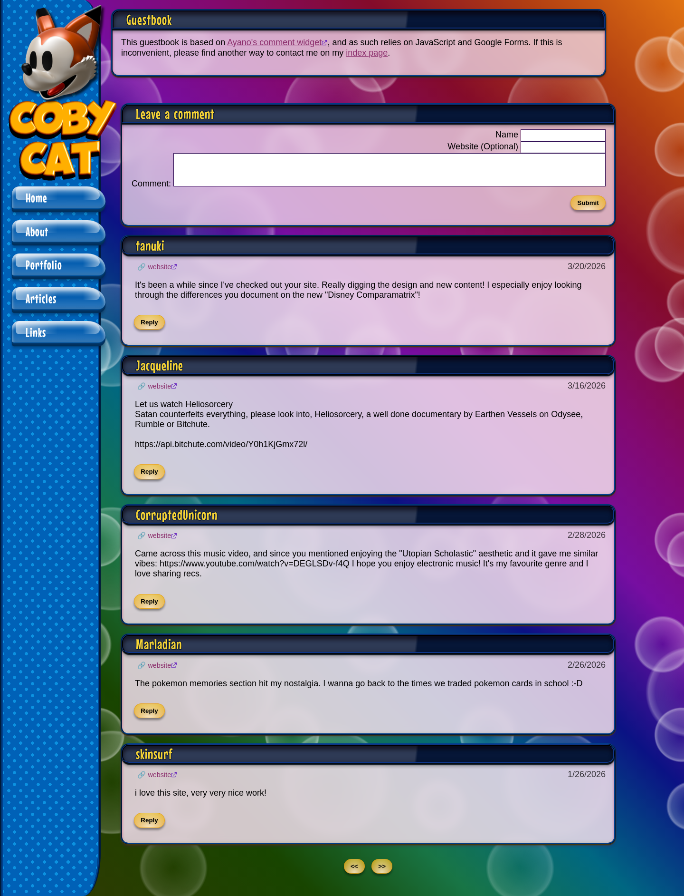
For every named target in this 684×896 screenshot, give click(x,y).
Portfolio (44, 264)
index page (367, 53)
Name (506, 134)
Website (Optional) (482, 146)
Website (159, 272)
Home (36, 197)
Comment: (151, 189)
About (37, 231)
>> (382, 872)
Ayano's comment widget (274, 42)
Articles (41, 298)
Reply (149, 327)
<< (354, 872)
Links (36, 332)
